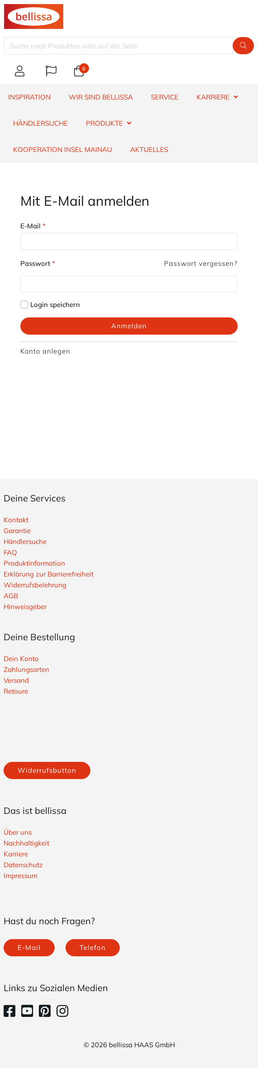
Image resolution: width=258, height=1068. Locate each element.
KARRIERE (213, 97)
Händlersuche (25, 541)
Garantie (17, 530)
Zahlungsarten (26, 669)
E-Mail (33, 226)
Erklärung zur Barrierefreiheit (49, 574)
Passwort (37, 263)
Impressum (21, 875)
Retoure (16, 691)
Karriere (16, 854)
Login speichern (55, 304)
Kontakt (16, 519)
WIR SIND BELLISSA (101, 97)
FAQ (10, 552)
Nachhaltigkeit (26, 843)
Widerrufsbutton (47, 770)
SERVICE (164, 97)
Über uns (18, 832)
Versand (16, 680)
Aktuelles (149, 149)
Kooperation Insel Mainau (62, 149)
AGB (11, 595)
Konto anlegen (45, 351)
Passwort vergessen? (201, 263)
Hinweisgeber (25, 606)
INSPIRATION (29, 97)
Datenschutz (23, 864)
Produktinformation (34, 563)
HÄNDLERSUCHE (40, 123)
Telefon (93, 947)
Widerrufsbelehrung (35, 585)
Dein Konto (21, 658)
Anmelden (129, 325)
